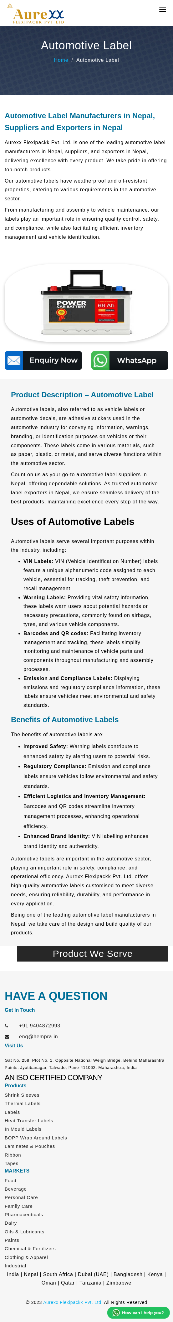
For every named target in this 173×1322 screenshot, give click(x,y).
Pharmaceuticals (24, 1214)
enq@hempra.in (38, 1036)
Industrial (15, 1265)
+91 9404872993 (39, 1025)
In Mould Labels (23, 1129)
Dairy (11, 1223)
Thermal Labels (23, 1103)
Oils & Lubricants (24, 1231)
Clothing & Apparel (26, 1257)
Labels (12, 1112)
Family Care (19, 1206)
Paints (12, 1240)
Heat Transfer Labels (29, 1120)
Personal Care (21, 1197)
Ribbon (13, 1155)
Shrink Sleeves (22, 1095)
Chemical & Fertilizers (30, 1248)
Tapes (11, 1163)
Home (61, 60)
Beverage (16, 1189)
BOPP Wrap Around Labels (36, 1137)
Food (10, 1180)
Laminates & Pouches (30, 1146)
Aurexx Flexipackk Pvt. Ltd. (73, 1302)
